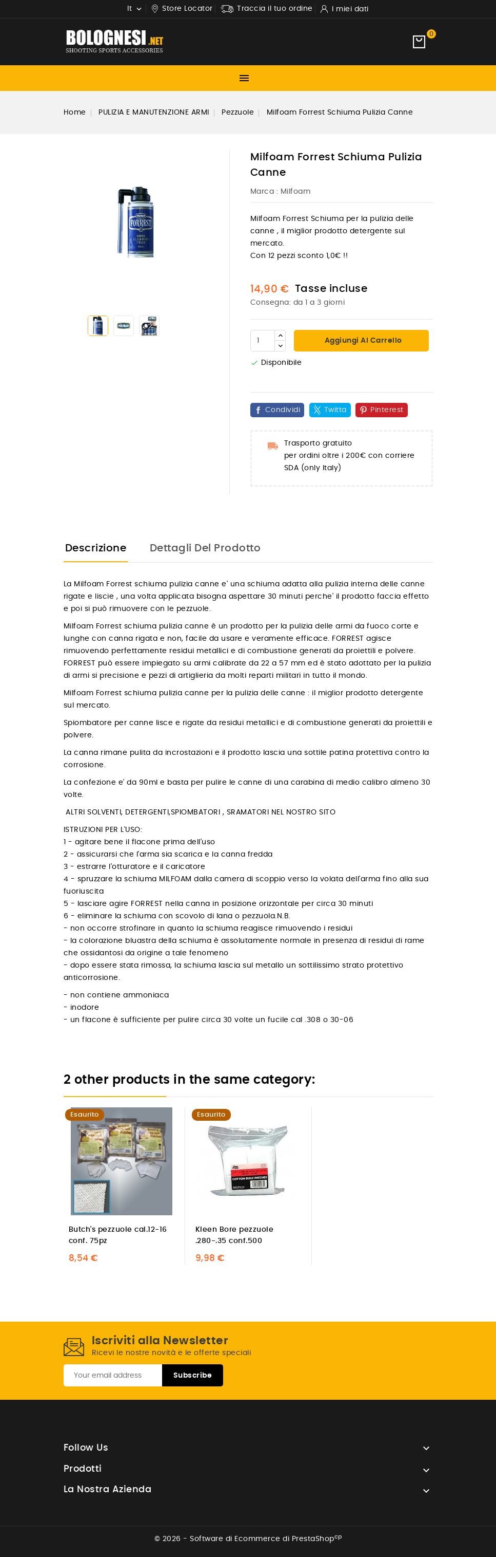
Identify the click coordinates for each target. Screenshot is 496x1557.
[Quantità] (262, 340)
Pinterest (387, 410)
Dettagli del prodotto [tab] (205, 548)
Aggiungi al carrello (362, 340)
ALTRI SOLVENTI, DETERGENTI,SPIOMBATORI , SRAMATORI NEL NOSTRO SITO (200, 812)
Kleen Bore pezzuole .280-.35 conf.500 (234, 1235)
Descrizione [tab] (96, 548)
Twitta (335, 410)
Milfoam (296, 191)
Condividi (283, 410)
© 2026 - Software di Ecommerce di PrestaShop (248, 1539)
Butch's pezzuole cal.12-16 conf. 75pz (118, 1235)
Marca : (264, 191)
